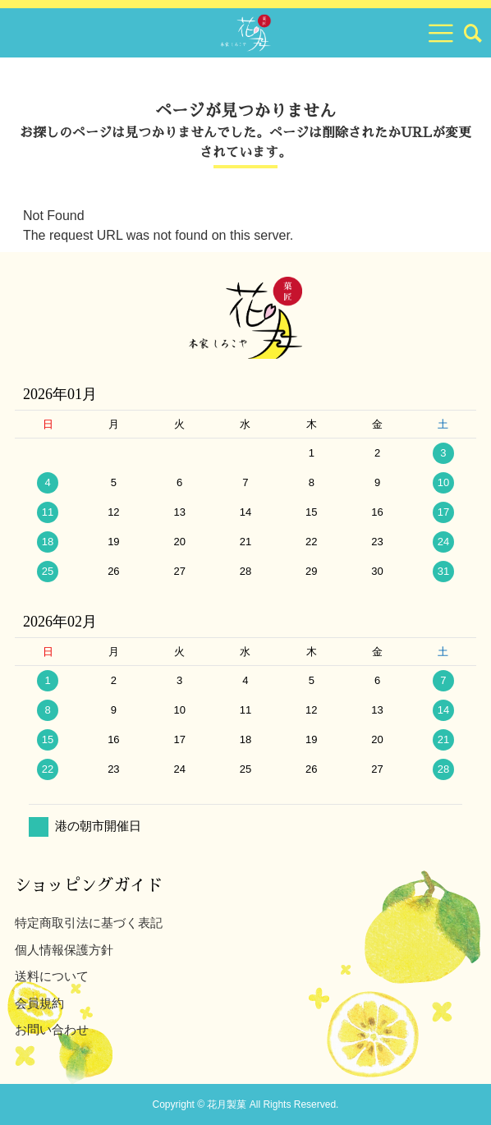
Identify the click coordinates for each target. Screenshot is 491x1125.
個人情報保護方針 (64, 950)
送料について (52, 976)
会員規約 (39, 1003)
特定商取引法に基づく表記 (89, 923)
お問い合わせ (52, 1029)
